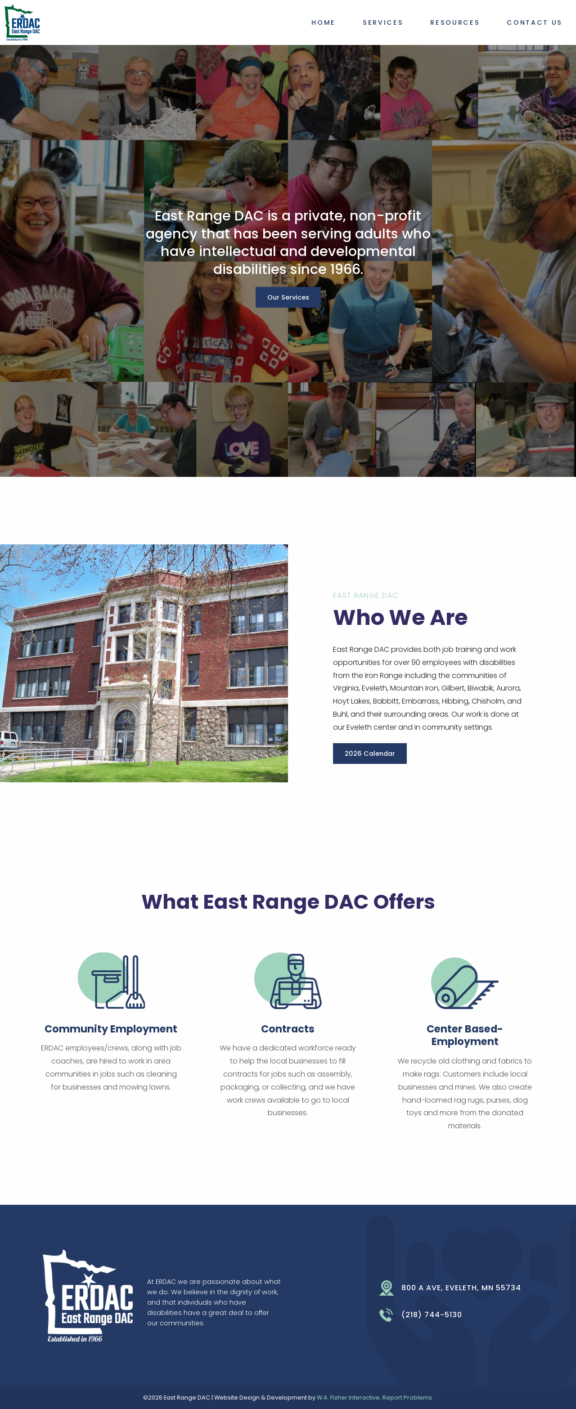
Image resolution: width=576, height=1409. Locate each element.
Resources (455, 22)
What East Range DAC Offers (288, 902)
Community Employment (111, 1029)
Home (323, 22)
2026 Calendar (370, 753)
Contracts (288, 1029)
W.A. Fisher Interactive (348, 1397)
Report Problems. (407, 1397)
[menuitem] (323, 21)
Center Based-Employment (465, 1036)
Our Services (288, 297)
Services (383, 22)
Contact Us (534, 22)
